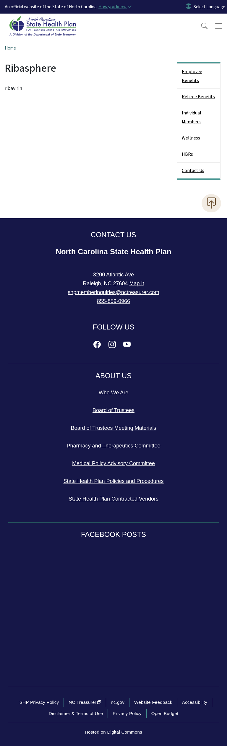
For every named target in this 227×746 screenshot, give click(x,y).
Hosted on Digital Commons (113, 731)
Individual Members (191, 117)
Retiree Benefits (198, 97)
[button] (200, 26)
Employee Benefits (192, 76)
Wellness (191, 138)
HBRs (187, 154)
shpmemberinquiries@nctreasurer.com (113, 292)
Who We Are (114, 393)
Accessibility (194, 702)
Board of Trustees (113, 410)
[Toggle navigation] (218, 26)
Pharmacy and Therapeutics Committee (113, 446)
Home (10, 48)
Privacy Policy (127, 713)
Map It (136, 283)
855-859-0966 (113, 301)
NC (85, 702)
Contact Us (193, 170)
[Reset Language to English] (188, 6)
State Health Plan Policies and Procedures (113, 481)
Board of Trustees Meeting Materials (113, 428)
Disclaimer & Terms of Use (76, 713)
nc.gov (117, 702)
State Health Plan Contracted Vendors (113, 499)
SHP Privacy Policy (39, 702)
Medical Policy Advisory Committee (113, 463)
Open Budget (165, 713)
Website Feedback (153, 702)
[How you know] (115, 6)
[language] (209, 6)
